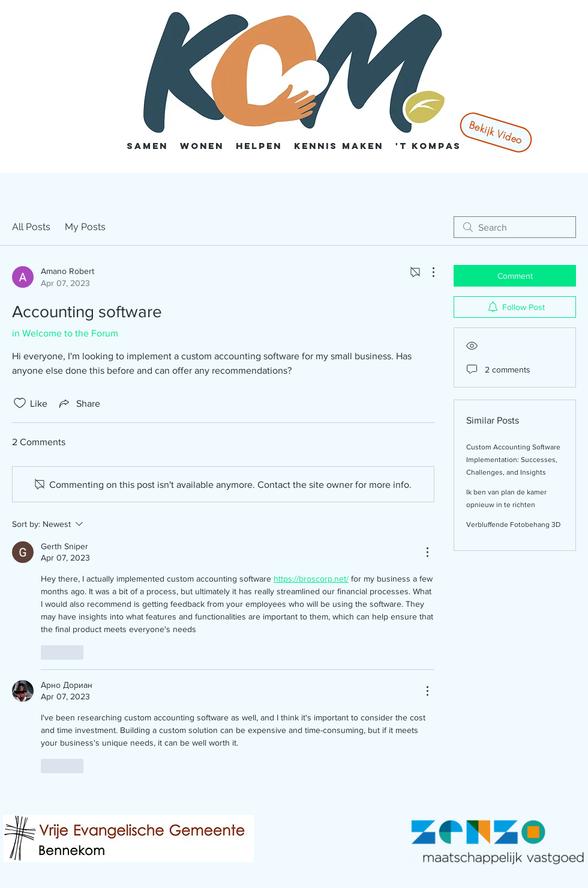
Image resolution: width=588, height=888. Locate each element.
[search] (515, 227)
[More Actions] (427, 272)
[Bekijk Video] (496, 132)
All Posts (31, 227)
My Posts (85, 227)
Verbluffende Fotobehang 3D (513, 524)
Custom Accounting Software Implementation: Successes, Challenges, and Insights (513, 459)
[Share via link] (78, 403)
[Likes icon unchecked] (20, 403)
